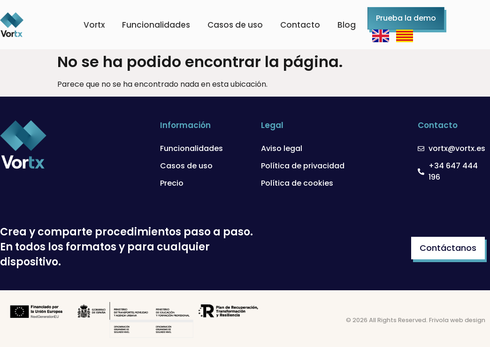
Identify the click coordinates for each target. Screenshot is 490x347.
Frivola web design (457, 320)
